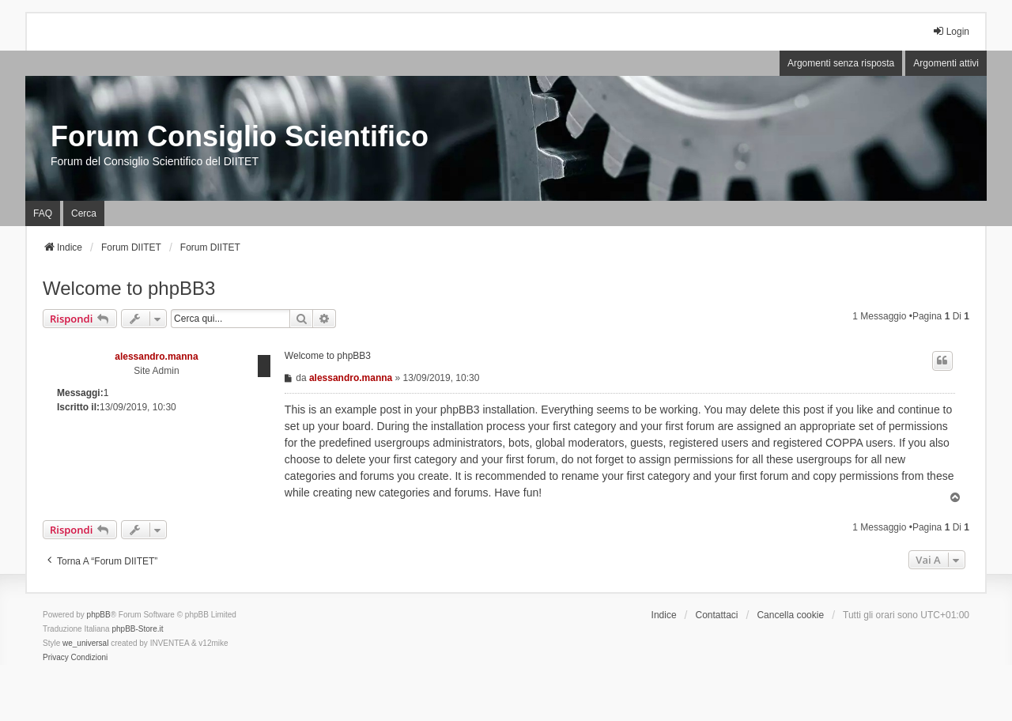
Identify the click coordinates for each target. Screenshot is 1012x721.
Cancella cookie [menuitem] (790, 615)
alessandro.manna (156, 356)
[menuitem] (56, 658)
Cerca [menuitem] (83, 213)
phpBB (99, 614)
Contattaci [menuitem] (717, 615)
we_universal (85, 643)
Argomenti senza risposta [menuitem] (840, 63)
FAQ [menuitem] (42, 213)
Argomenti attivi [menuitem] (946, 63)
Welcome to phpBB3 (129, 288)
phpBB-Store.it (137, 629)
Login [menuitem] (950, 31)
